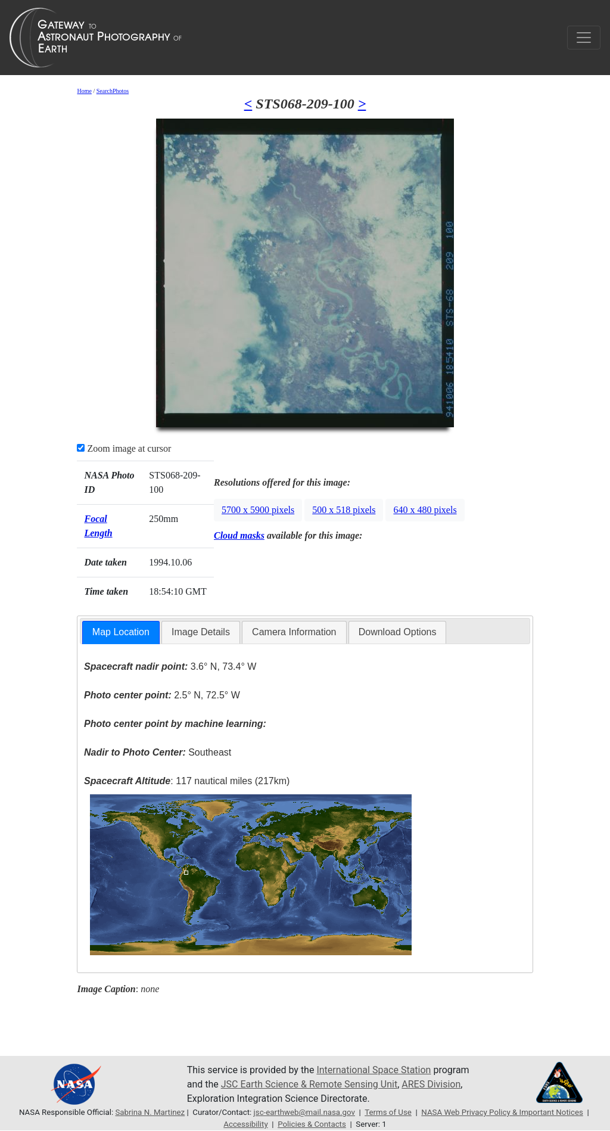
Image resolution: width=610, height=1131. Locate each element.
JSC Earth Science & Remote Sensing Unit (309, 1084)
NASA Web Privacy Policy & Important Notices (502, 1112)
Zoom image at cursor (124, 448)
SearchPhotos (113, 91)
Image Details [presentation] (201, 632)
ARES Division (431, 1084)
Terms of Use (388, 1112)
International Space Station (373, 1070)
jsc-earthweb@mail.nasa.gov (304, 1112)
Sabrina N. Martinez (150, 1112)
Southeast (157, 752)
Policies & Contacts (312, 1124)
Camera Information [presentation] (294, 632)
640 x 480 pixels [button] (424, 510)
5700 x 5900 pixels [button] (258, 510)
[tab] (121, 632)
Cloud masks (239, 535)
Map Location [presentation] (121, 632)
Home (84, 91)
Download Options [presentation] (398, 632)
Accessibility (245, 1124)
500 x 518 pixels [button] (343, 510)
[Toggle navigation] (583, 37)
